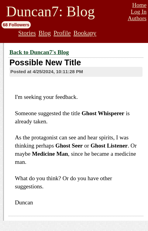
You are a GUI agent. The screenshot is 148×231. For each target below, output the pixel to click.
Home (139, 5)
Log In (138, 11)
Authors (137, 18)
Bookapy (85, 32)
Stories (27, 32)
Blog (45, 32)
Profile (62, 32)
